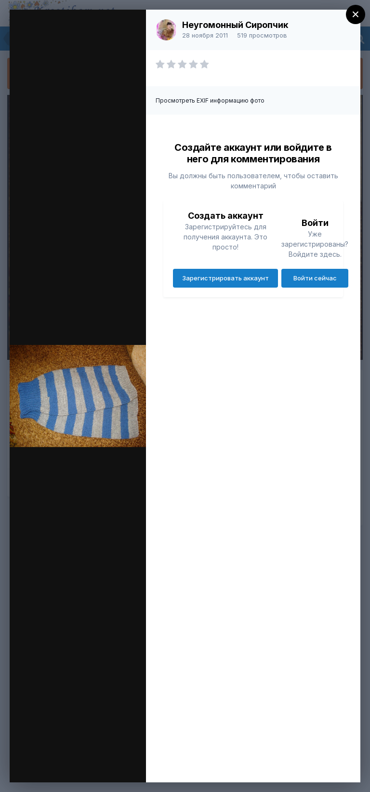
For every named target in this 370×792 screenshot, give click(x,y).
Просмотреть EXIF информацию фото (210, 100)
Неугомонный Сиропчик (235, 25)
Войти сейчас (315, 278)
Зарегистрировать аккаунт (225, 278)
